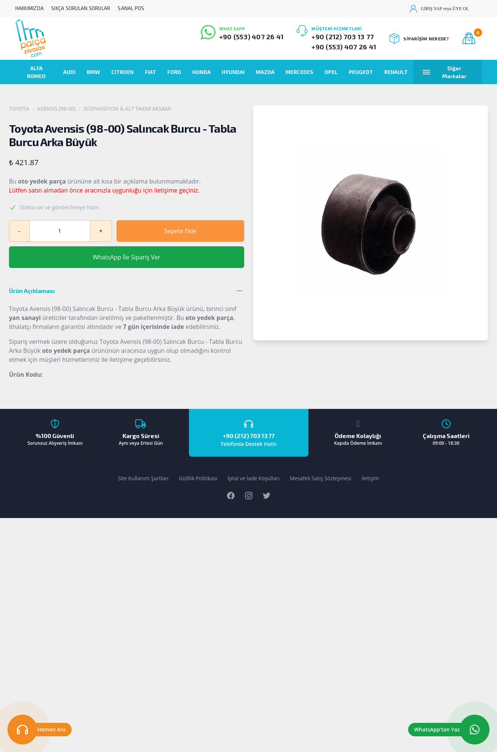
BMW (93, 72)
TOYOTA (19, 108)
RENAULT (396, 72)
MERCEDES (299, 72)
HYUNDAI (233, 72)
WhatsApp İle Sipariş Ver (126, 257)
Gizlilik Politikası (198, 478)
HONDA (201, 72)
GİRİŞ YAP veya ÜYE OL (439, 8)
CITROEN (122, 72)
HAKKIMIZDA (29, 8)
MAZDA (265, 72)
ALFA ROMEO (36, 72)
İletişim (370, 478)
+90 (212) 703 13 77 (342, 37)
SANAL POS (131, 8)
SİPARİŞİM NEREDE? (419, 38)
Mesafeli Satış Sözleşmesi (320, 478)
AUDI (69, 72)
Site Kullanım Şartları (143, 478)
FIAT (150, 72)
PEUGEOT (361, 72)
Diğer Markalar (444, 72)
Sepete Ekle (180, 231)
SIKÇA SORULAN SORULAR (80, 8)
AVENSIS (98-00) (56, 108)
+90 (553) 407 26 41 (251, 37)
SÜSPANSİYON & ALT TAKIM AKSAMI (127, 108)
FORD (174, 72)
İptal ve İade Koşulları (254, 478)
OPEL (331, 72)
